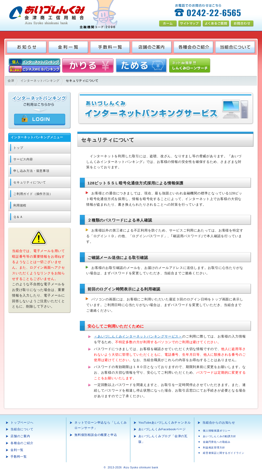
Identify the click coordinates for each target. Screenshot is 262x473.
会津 (11, 80)
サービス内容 (23, 159)
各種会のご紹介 (22, 443)
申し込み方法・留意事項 (31, 171)
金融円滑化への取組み (217, 441)
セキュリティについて (29, 182)
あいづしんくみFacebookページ (162, 429)
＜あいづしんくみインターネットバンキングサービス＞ (138, 336)
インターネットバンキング (40, 80)
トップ (18, 148)
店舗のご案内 (20, 436)
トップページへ (22, 422)
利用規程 (19, 205)
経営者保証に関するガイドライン (223, 452)
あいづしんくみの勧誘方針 (219, 436)
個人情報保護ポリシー (217, 430)
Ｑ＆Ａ (18, 217)
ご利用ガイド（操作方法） (33, 194)
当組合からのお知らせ (218, 422)
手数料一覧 (18, 456)
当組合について (22, 429)
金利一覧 (17, 449)
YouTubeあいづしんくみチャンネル (164, 422)
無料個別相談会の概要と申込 (95, 434)
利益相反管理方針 (214, 447)
